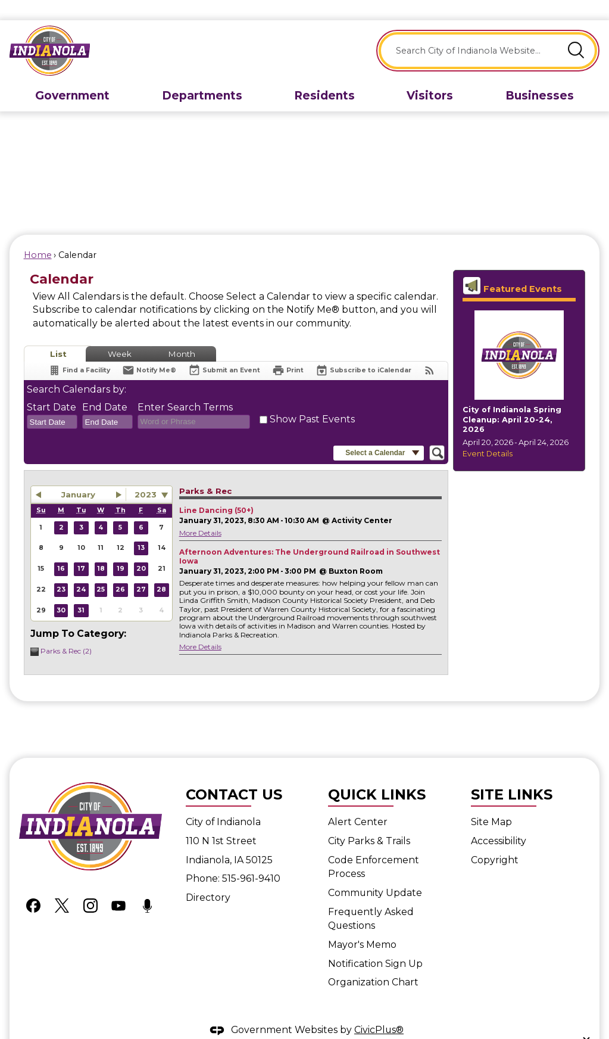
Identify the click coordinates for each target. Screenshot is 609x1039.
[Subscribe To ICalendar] (363, 350)
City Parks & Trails (369, 820)
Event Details (488, 433)
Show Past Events (312, 399)
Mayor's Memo (362, 924)
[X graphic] (62, 885)
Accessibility (498, 820)
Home (38, 234)
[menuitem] (73, 76)
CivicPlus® (379, 1009)
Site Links (511, 774)
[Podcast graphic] (147, 885)
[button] (576, 30)
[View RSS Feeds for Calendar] (429, 350)
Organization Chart (373, 962)
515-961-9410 (251, 858)
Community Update (375, 872)
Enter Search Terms (185, 387)
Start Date (51, 387)
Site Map (491, 801)
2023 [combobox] (146, 474)
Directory (208, 877)
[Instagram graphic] (90, 885)
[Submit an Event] (224, 350)
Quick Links (377, 774)
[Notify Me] (149, 350)
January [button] (78, 474)
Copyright (495, 839)
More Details (200, 512)
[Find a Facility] (79, 350)
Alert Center (358, 801)
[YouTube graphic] (118, 885)
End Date (104, 387)
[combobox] (52, 401)
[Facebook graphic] (33, 885)
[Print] (288, 350)
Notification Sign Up (375, 943)
